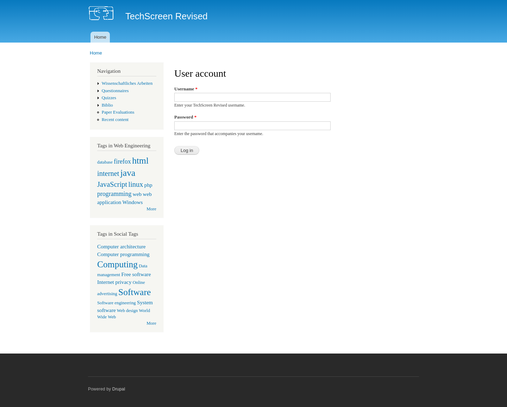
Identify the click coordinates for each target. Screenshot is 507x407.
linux (135, 184)
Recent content (115, 119)
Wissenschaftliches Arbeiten (127, 83)
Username (186, 88)
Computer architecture (121, 246)
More (151, 208)
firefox (122, 161)
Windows (132, 202)
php (148, 185)
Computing (117, 264)
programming (114, 193)
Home (100, 37)
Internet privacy (114, 282)
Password (185, 117)
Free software (136, 274)
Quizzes (109, 97)
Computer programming (123, 254)
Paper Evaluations (118, 112)
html (140, 160)
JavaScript (112, 184)
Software (134, 292)
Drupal (118, 389)
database (105, 162)
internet (108, 173)
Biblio (107, 105)
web (137, 194)
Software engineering (116, 302)
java (128, 173)
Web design (127, 310)
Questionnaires (115, 90)
